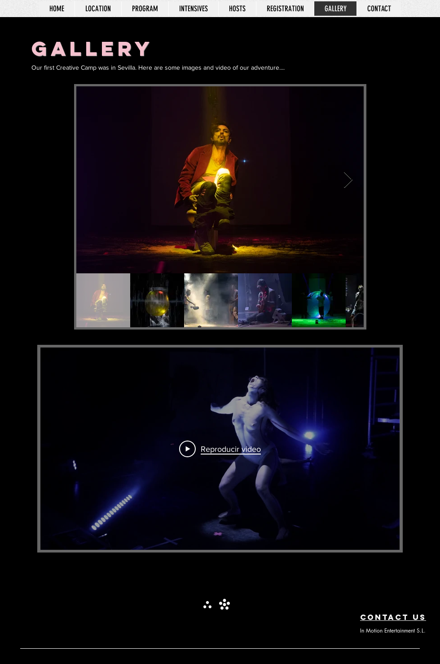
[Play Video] (220, 449)
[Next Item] (348, 180)
